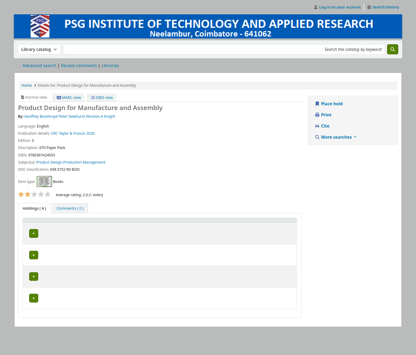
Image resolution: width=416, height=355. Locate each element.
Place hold (329, 104)
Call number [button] (160, 227)
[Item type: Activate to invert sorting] (36, 225)
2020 (90, 133)
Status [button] (208, 227)
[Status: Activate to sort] (211, 225)
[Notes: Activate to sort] (246, 225)
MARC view (69, 97)
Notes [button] (230, 227)
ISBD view (102, 97)
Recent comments (79, 65)
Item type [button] (29, 225)
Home (26, 85)
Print (323, 115)
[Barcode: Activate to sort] (284, 225)
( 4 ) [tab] (34, 208)
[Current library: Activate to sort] (98, 225)
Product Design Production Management (71, 162)
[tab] (70, 208)
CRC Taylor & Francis (68, 133)
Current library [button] (65, 227)
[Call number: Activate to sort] (173, 225)
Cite (322, 126)
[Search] (392, 49)
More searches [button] (334, 137)
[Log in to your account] (337, 7)
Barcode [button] (281, 227)
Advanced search (39, 65)
